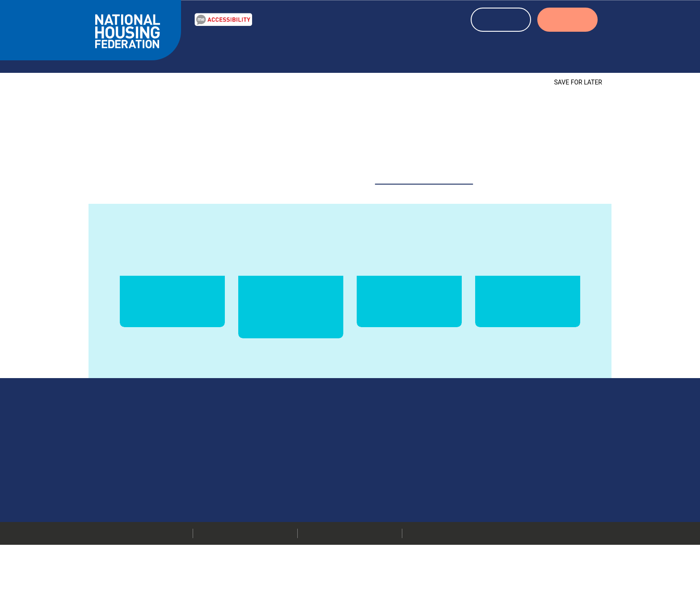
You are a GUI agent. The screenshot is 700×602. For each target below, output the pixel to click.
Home (104, 69)
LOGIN (567, 21)
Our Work (216, 50)
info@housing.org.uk (411, 484)
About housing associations (476, 50)
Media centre (496, 484)
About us (566, 50)
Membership (495, 518)
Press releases (497, 495)
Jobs (483, 506)
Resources (272, 50)
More (365, 495)
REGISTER (501, 21)
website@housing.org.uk (424, 168)
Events (390, 50)
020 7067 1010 (415, 473)
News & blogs (335, 50)
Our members (497, 473)
